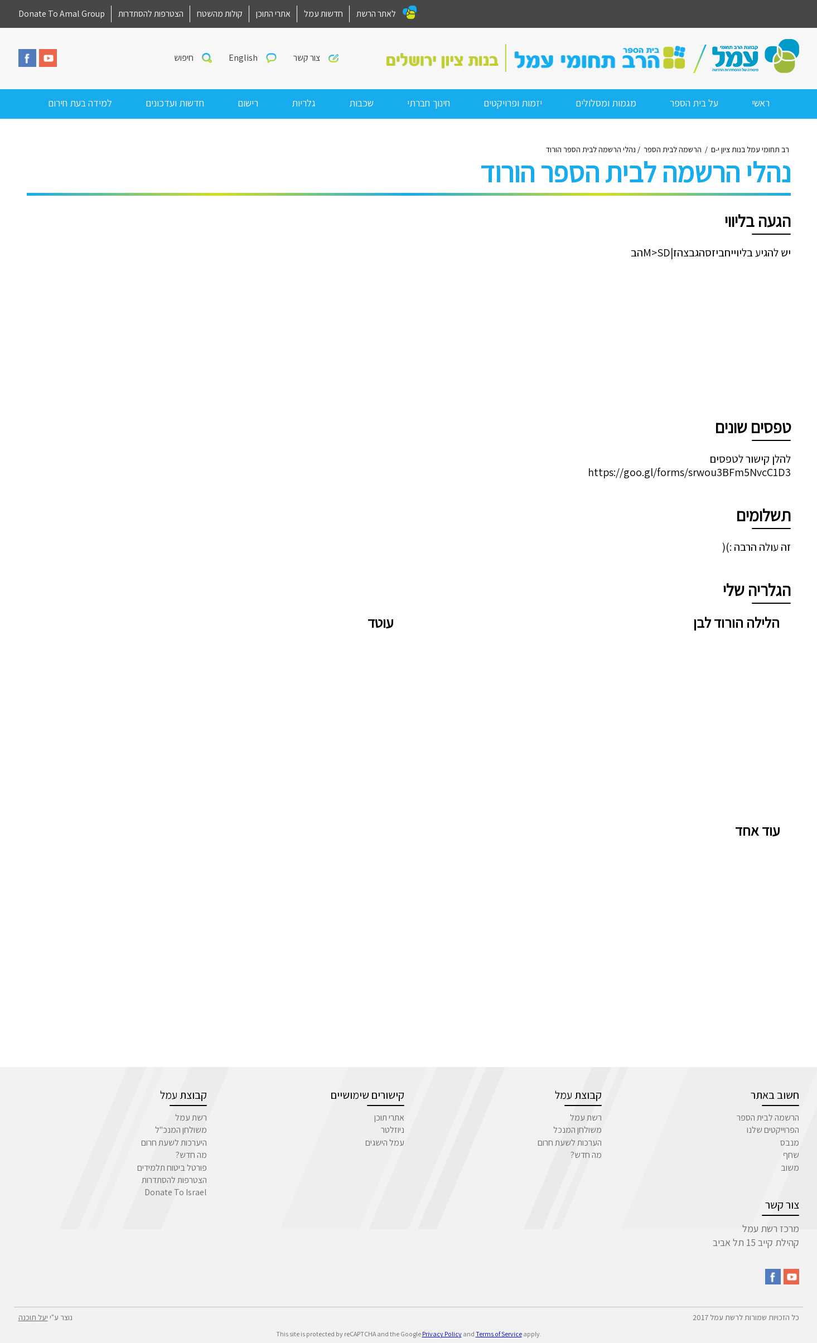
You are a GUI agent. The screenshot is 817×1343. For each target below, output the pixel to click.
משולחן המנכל (577, 1130)
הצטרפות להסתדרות (150, 14)
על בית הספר (694, 102)
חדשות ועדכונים (175, 102)
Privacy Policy (442, 1334)
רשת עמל (586, 1117)
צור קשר (306, 58)
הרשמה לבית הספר (768, 1117)
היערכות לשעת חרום (174, 1142)
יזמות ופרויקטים (513, 102)
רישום (248, 102)
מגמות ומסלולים (606, 102)
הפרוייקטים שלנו (773, 1130)
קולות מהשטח (220, 14)
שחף (791, 1155)
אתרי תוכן (389, 1117)
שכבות (361, 102)
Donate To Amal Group (61, 14)
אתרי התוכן (273, 14)
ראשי (761, 102)
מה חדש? (586, 1155)
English (243, 58)
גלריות (304, 102)
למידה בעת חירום (80, 102)
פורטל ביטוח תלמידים (172, 1168)
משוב (790, 1168)
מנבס (789, 1142)
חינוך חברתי (428, 102)
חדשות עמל (323, 14)
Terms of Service (499, 1334)
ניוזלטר (392, 1130)
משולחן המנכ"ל (181, 1130)
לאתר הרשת (376, 14)
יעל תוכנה (33, 1317)
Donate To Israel (175, 1192)
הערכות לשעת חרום (570, 1142)
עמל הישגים (384, 1142)
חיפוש (184, 58)
